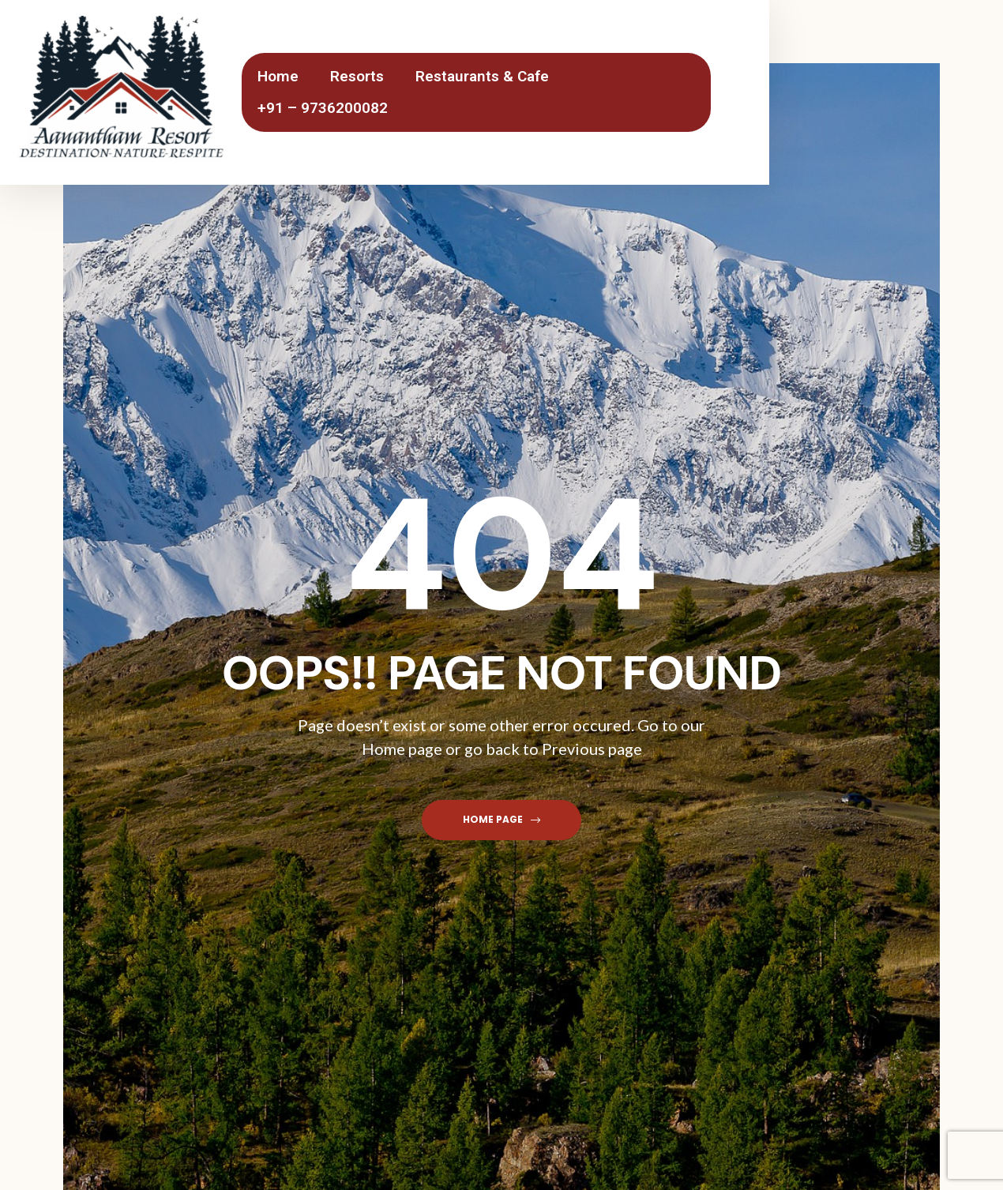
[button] (501, 820)
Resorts (357, 76)
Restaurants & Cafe (482, 76)
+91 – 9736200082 (322, 108)
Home (278, 76)
